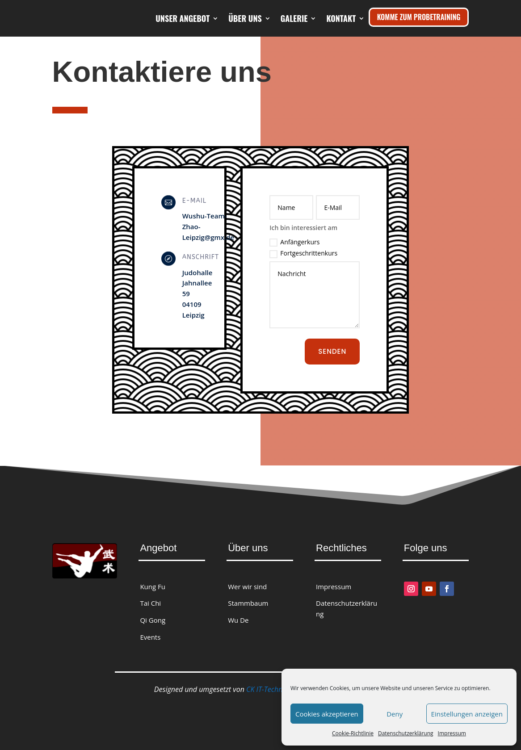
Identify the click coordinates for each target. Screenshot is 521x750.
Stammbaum (248, 603)
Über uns (293, 18)
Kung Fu (152, 586)
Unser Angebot (231, 18)
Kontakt (341, 52)
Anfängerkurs (294, 242)
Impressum (452, 733)
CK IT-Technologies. (276, 689)
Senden (332, 351)
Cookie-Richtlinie (353, 733)
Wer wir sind (247, 586)
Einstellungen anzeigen (467, 713)
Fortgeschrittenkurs (303, 253)
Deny (395, 713)
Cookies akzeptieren (326, 713)
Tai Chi (150, 603)
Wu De (238, 620)
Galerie (342, 18)
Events (150, 637)
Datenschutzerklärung (405, 733)
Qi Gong (152, 620)
